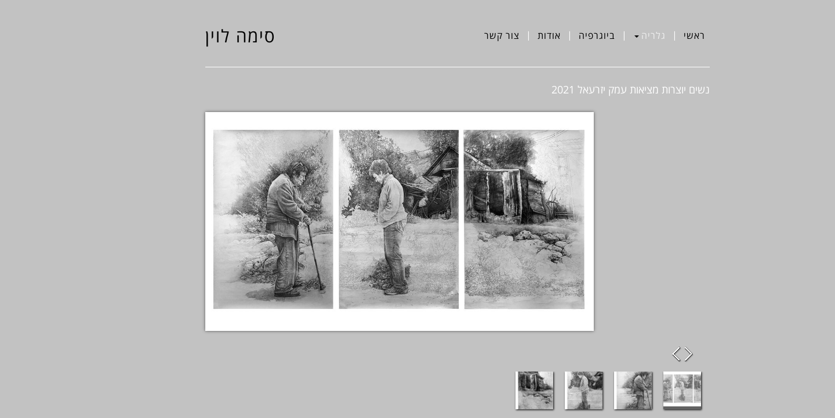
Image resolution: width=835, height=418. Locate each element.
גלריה (610, 35)
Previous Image (637, 354)
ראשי (654, 35)
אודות (509, 35)
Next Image (649, 354)
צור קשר (462, 35)
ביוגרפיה (557, 35)
